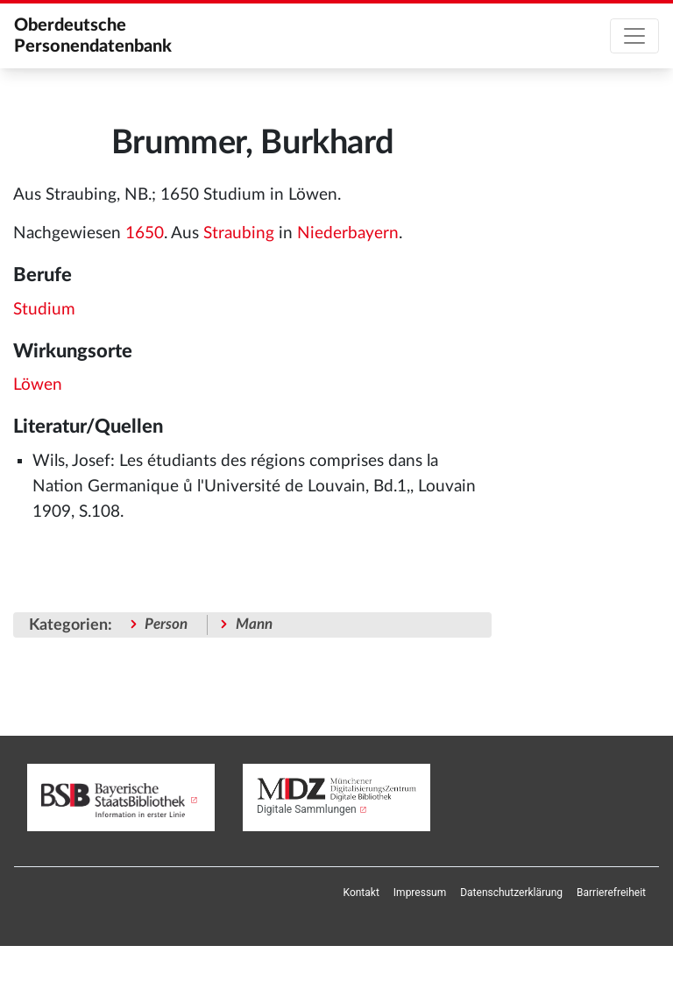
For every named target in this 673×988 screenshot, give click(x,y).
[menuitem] (361, 892)
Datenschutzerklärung (511, 892)
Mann (254, 624)
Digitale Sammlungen (307, 809)
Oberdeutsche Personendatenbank (93, 36)
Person (166, 624)
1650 (144, 233)
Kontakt (361, 892)
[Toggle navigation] (634, 35)
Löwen (37, 385)
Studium (44, 309)
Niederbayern (348, 233)
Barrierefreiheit (611, 892)
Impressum (419, 892)
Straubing (238, 233)
